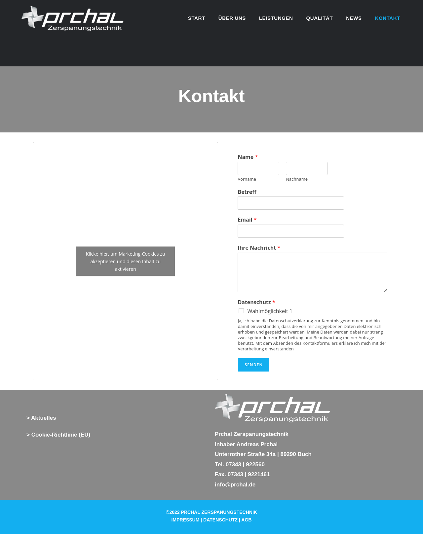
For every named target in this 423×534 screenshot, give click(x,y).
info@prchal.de (235, 484)
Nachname (297, 179)
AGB (246, 519)
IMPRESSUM (186, 519)
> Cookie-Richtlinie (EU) (58, 435)
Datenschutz (256, 302)
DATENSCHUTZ (220, 519)
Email (247, 219)
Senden (254, 365)
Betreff (247, 192)
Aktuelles (43, 418)
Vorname (247, 179)
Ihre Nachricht (259, 247)
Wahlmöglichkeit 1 (269, 311)
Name (248, 157)
